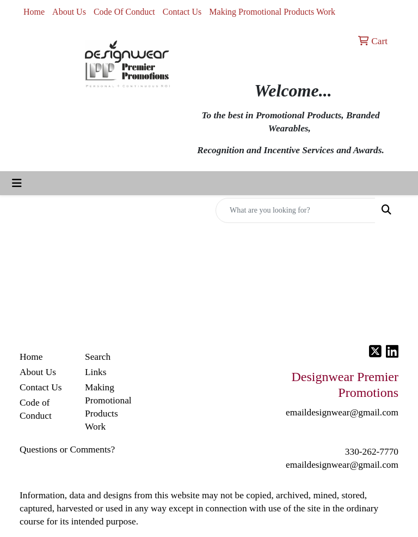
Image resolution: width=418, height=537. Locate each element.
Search (97, 357)
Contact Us (182, 11)
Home (34, 11)
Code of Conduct (36, 409)
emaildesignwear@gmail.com (342, 465)
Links (95, 372)
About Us (69, 11)
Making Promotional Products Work (272, 11)
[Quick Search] (296, 210)
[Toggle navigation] (16, 183)
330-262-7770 (371, 452)
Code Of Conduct (124, 11)
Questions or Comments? (67, 449)
